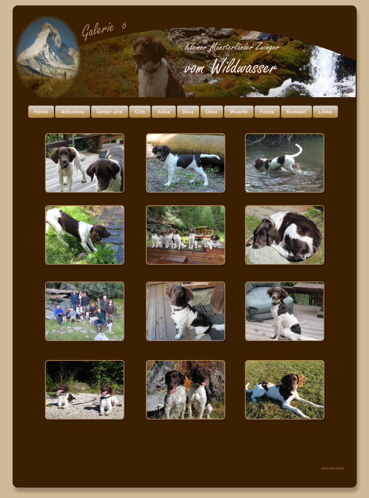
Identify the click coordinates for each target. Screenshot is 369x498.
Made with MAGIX (332, 468)
